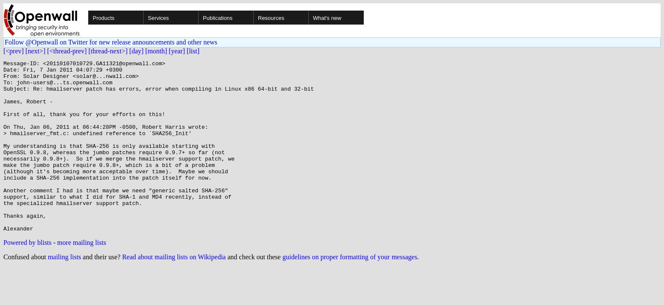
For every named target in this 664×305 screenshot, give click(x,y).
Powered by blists (27, 276)
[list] (193, 51)
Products (103, 18)
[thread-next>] (108, 51)
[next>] (35, 51)
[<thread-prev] (66, 51)
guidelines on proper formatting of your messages (349, 291)
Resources (271, 18)
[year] (177, 51)
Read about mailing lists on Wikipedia (174, 291)
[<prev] (13, 51)
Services (158, 18)
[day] (136, 51)
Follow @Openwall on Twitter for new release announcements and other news (111, 42)
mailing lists (64, 291)
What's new (327, 18)
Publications (217, 18)
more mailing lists (81, 276)
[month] (156, 51)
